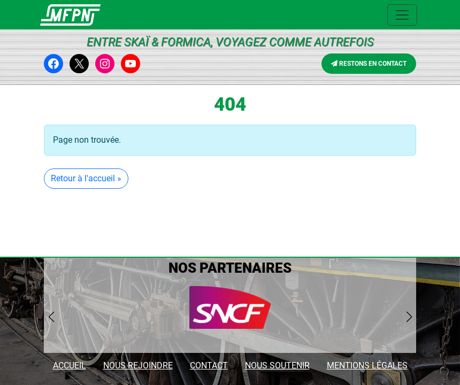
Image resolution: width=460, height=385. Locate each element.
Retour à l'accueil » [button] (86, 178)
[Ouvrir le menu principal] (402, 15)
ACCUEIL (69, 365)
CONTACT (209, 365)
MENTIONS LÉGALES (367, 365)
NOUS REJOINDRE (138, 365)
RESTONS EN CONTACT (369, 63)
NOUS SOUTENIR (277, 365)
